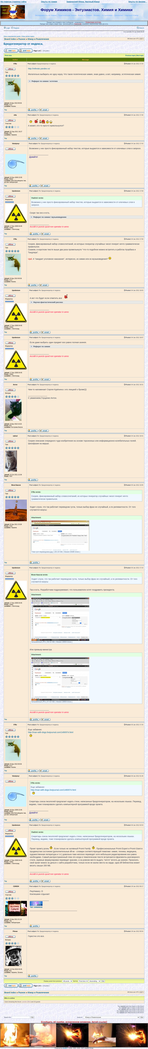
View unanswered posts (12, 36)
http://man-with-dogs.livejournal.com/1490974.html (50, 732)
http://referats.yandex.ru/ (39, 68)
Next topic (140, 55)
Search (140, 28)
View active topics (28, 36)
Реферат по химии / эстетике (43, 81)
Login (7, 28)
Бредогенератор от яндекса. (23, 43)
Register (15, 28)
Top (5, 110)
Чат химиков (36, 907)
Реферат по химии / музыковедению (48, 217)
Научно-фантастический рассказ (46, 302)
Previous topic (130, 55)
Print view (8, 55)
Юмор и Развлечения (38, 39)
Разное (21, 39)
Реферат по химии (40, 346)
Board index (10, 39)
